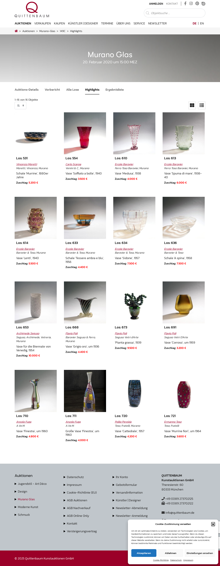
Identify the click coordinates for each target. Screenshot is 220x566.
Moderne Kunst (28, 507)
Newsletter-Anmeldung (132, 515)
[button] (213, 524)
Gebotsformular (126, 484)
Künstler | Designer (83, 23)
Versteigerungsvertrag (82, 531)
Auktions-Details (26, 89)
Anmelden (156, 4)
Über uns (123, 23)
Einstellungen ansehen (200, 553)
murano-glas (47, 31)
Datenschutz (176, 560)
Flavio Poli (71, 333)
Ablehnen (170, 553)
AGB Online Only (78, 515)
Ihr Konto (122, 477)
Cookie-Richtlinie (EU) (82, 492)
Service (139, 23)
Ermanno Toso (173, 422)
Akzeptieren (144, 553)
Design (22, 491)
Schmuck (24, 514)
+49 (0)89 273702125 (177, 498)
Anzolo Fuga (23, 422)
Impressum (188, 560)
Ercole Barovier (124, 164)
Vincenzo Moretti (26, 164)
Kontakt (172, 4)
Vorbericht (52, 89)
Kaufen (59, 23)
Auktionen (23, 23)
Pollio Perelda (123, 422)
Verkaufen (42, 23)
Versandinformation (129, 492)
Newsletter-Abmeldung (132, 508)
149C (62, 31)
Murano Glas (26, 499)
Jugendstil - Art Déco (32, 483)
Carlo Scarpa (73, 164)
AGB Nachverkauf (78, 508)
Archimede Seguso (27, 333)
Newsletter (157, 23)
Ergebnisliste (115, 89)
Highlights (92, 89)
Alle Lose (72, 89)
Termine (107, 23)
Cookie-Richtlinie (161, 560)
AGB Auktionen (77, 500)
